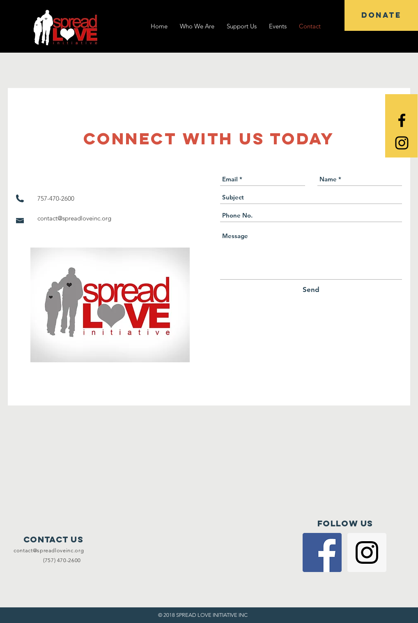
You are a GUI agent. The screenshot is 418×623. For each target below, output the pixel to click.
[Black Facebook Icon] (402, 120)
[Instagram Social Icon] (366, 552)
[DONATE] (381, 15)
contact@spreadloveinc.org (74, 218)
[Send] (311, 289)
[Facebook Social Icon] (322, 552)
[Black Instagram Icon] (402, 143)
